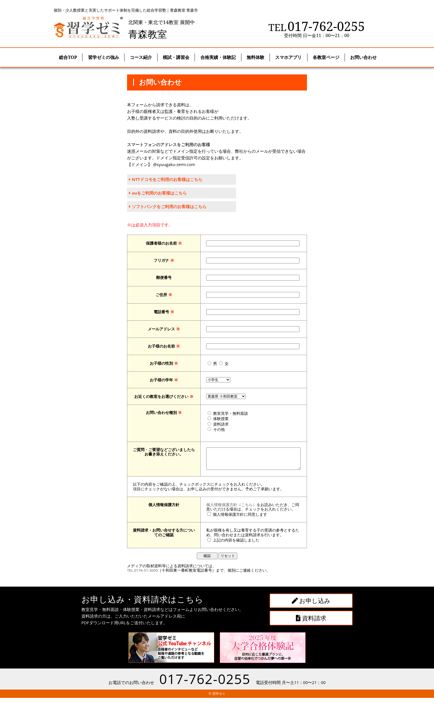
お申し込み (311, 605)
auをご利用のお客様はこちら (158, 193)
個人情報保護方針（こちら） (226, 508)
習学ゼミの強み (103, 57)
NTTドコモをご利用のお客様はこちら (165, 179)
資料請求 (311, 622)
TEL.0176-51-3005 (142, 574)
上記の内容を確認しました (231, 544)
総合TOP (68, 57)
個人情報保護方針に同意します (235, 518)
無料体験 (255, 57)
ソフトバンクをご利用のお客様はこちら (168, 206)
